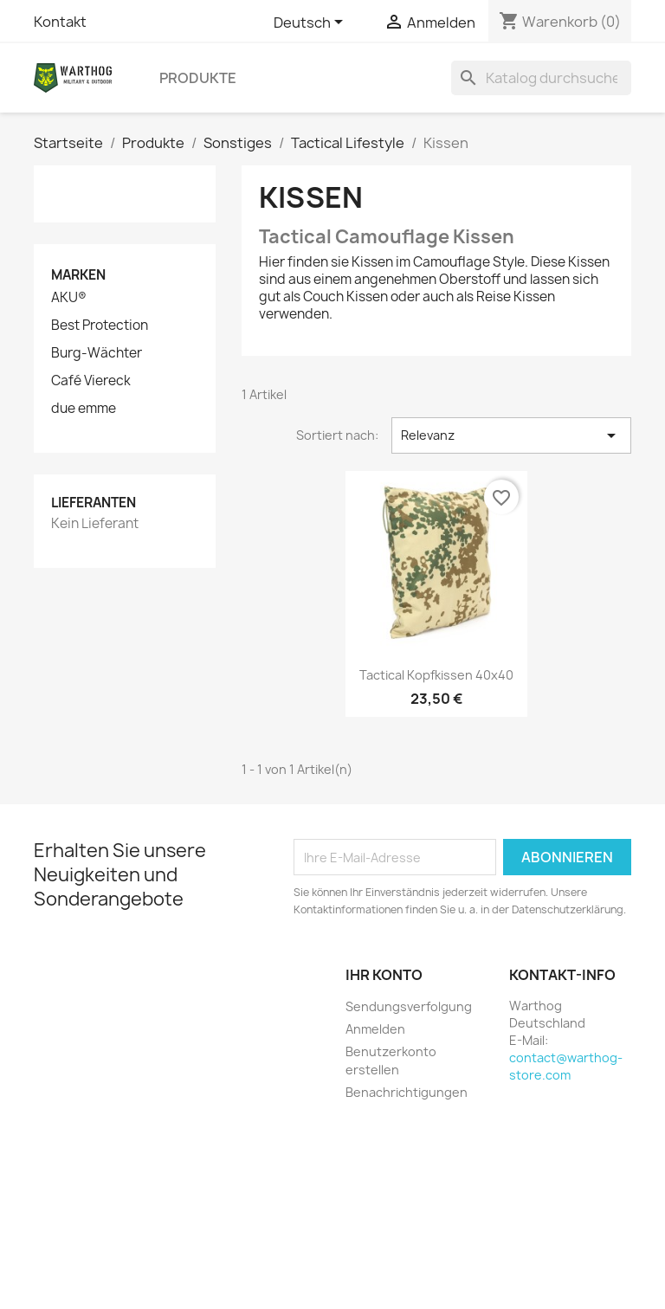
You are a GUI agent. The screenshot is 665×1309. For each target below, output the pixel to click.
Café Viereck (91, 381)
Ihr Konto (384, 974)
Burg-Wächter (96, 353)
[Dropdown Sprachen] (311, 23)
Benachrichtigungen (406, 1092)
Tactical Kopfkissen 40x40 (436, 675)
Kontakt (60, 21)
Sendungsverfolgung (408, 1006)
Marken (78, 275)
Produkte (197, 77)
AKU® (69, 297)
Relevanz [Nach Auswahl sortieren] (511, 435)
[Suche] (541, 78)
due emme (83, 408)
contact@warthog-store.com (566, 1066)
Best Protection (99, 325)
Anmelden (375, 1029)
